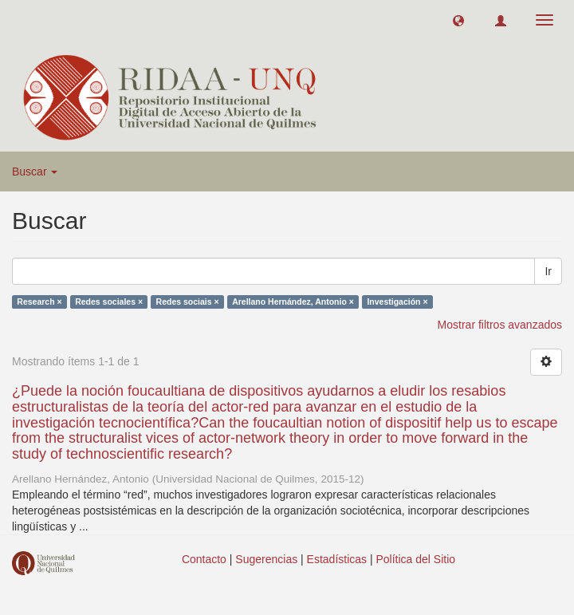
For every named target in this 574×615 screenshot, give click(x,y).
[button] (458, 20)
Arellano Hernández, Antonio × (293, 301)
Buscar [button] (34, 171)
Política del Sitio (416, 559)
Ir (548, 271)
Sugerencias (266, 559)
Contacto (204, 559)
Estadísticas (337, 559)
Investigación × (397, 301)
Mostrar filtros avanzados (500, 324)
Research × (39, 301)
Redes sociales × (109, 301)
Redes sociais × (187, 301)
